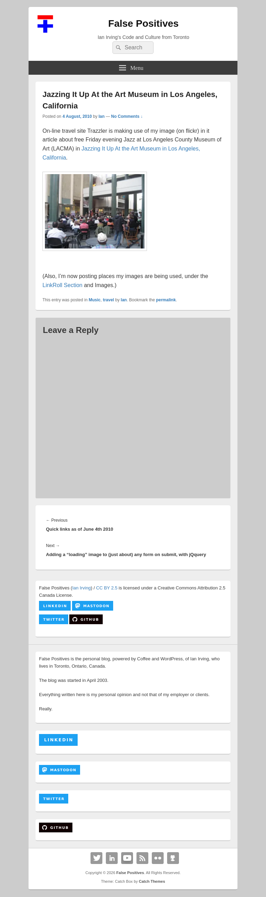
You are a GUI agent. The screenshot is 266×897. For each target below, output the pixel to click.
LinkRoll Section (62, 285)
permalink (166, 299)
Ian (101, 116)
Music (95, 299)
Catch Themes (152, 881)
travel (108, 299)
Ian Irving (81, 587)
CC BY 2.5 (106, 587)
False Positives (143, 23)
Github (173, 858)
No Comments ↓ (127, 116)
